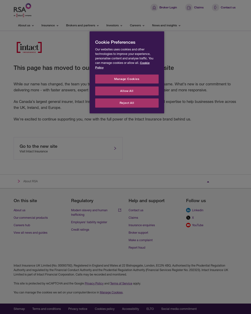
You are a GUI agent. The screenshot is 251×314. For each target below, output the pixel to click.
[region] (127, 72)
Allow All (126, 91)
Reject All (127, 103)
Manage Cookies (126, 79)
